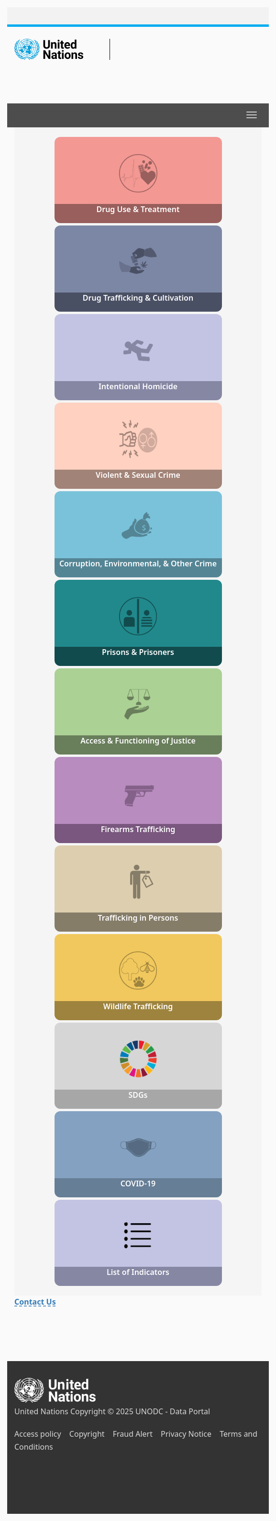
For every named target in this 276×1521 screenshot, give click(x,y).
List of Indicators (138, 1272)
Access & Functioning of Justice (138, 740)
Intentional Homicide (138, 386)
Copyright (87, 1434)
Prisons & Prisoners (138, 652)
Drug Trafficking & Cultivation (138, 298)
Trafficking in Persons (138, 918)
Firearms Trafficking (138, 829)
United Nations (41, 1411)
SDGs (137, 1095)
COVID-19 (138, 1183)
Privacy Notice (186, 1434)
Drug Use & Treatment (137, 209)
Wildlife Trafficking (138, 1006)
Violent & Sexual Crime (138, 475)
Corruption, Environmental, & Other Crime (138, 563)
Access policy (37, 1434)
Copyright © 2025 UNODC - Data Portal (140, 1411)
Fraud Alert (133, 1434)
